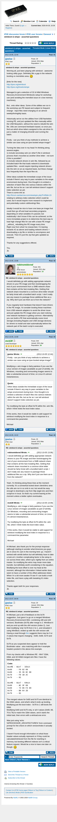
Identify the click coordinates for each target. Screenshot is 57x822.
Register (9, 28)
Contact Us (10, 790)
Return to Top (33, 790)
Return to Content (45, 790)
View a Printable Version (16, 771)
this (27, 633)
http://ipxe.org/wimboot (16, 84)
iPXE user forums (34, 34)
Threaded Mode (38, 48)
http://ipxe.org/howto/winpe (18, 87)
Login (22, 25)
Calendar (41, 21)
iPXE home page (21, 790)
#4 (54, 435)
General (47, 34)
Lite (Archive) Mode (13, 792)
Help (52, 21)
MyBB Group (32, 797)
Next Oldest (10, 760)
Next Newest (22, 760)
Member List (28, 21)
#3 (54, 337)
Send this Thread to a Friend (18, 775)
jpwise (8, 59)
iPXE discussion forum (14, 34)
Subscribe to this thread (16, 778)
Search (14, 21)
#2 (54, 261)
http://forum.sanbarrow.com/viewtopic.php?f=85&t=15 (29, 195)
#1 (54, 55)
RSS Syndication (27, 792)
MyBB (15, 797)
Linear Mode (50, 48)
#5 (54, 599)
